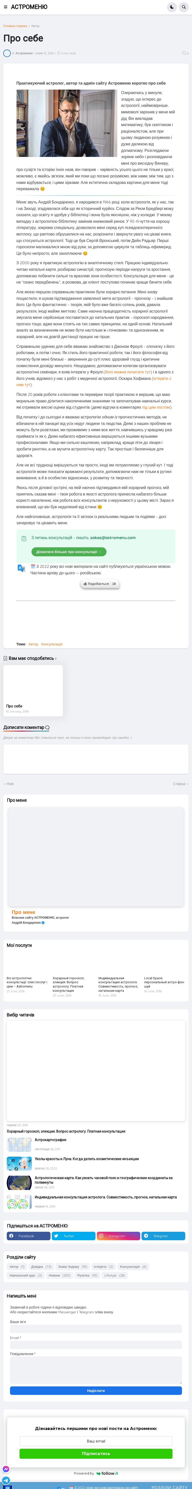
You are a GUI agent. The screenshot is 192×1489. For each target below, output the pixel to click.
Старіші (179, 784)
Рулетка (87, 1275)
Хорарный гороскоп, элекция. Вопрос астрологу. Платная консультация (68, 984)
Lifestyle (114, 1275)
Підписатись (96, 1453)
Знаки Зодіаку (72, 1266)
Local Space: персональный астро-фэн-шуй (164, 982)
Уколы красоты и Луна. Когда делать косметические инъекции (87, 1159)
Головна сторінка (15, 26)
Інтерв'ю (104, 1266)
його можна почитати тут (127, 371)
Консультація (51, 644)
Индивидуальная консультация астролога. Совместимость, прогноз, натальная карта (118, 984)
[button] (7, 7)
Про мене (23, 912)
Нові (10, 784)
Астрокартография (50, 1140)
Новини (59, 1275)
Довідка (41, 1266)
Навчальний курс (26, 1275)
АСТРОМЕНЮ (29, 7)
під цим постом (156, 407)
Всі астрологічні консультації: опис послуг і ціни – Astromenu (27, 982)
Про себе (14, 706)
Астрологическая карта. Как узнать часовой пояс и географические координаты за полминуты (103, 1180)
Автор (35, 26)
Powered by (96, 1473)
